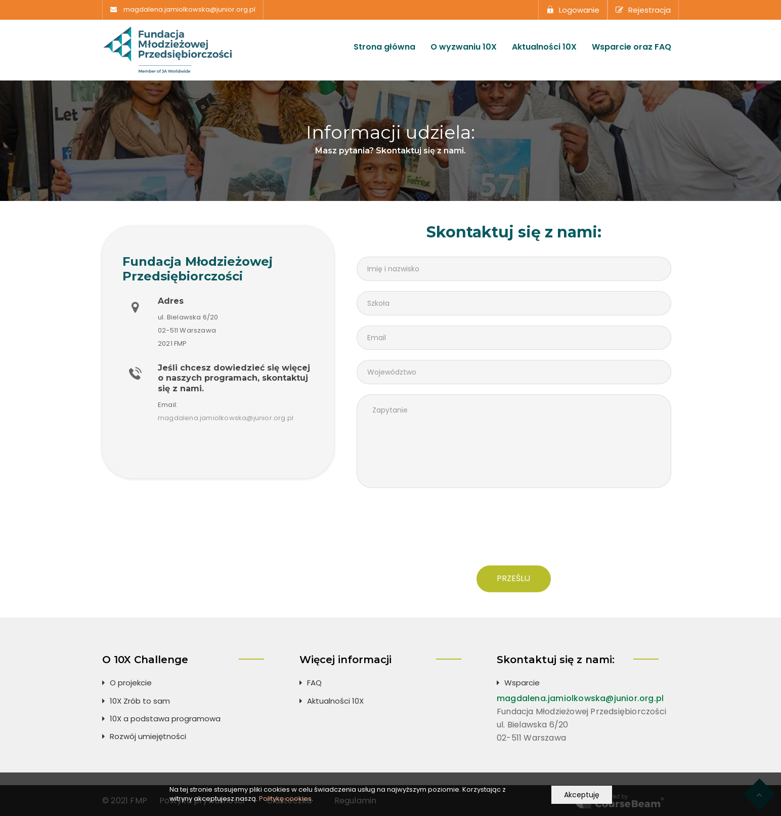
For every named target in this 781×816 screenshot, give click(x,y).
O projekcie (131, 682)
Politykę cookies (285, 798)
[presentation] (514, 530)
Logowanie (572, 10)
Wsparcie (522, 682)
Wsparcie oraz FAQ (631, 47)
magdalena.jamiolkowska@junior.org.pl (189, 9)
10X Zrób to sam (140, 701)
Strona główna (384, 47)
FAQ (314, 682)
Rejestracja (643, 10)
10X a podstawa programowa (165, 718)
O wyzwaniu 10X (463, 47)
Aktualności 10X (544, 47)
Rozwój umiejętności (148, 736)
